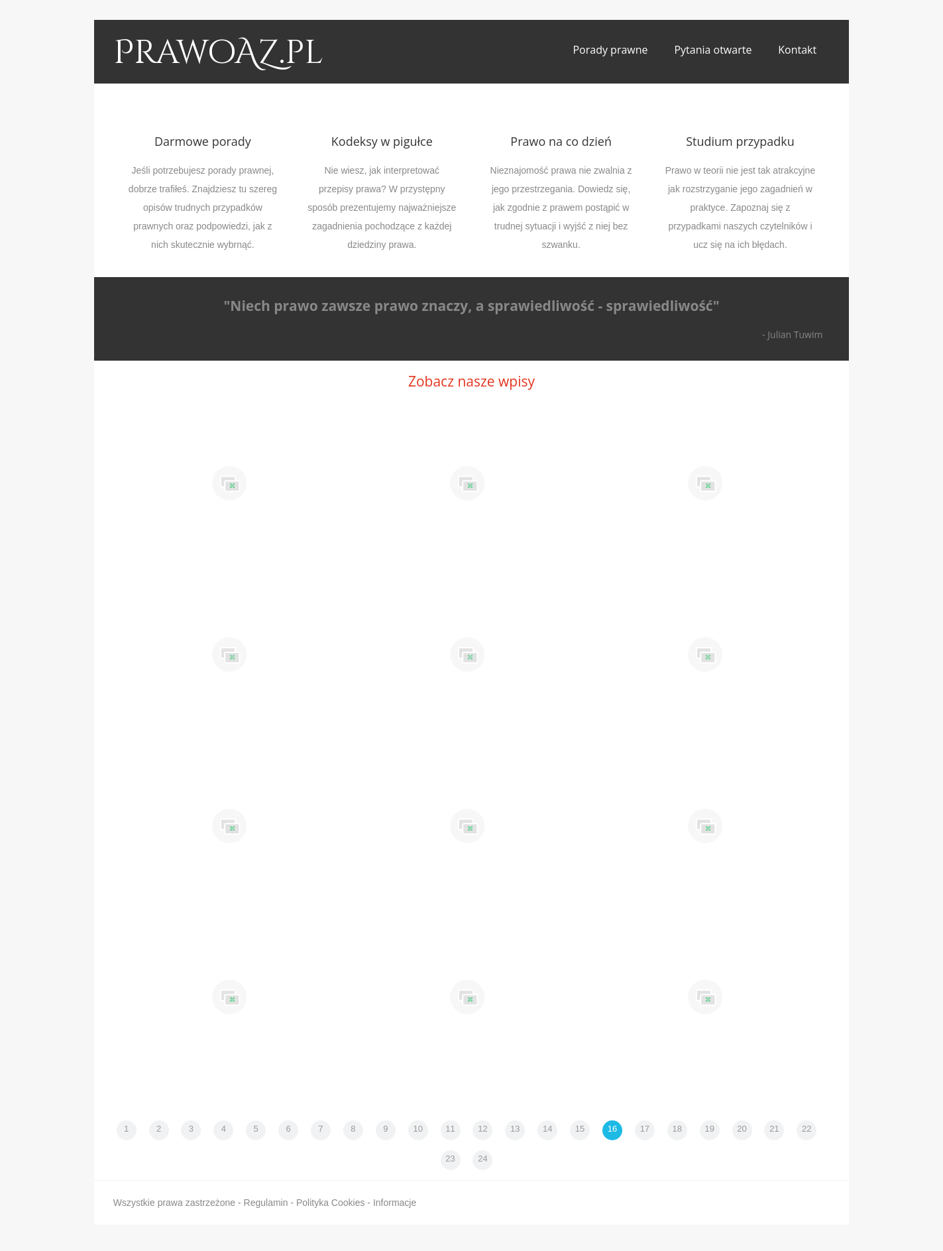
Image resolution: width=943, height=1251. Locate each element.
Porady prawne (610, 49)
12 (482, 1129)
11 (450, 1129)
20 (741, 1129)
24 (482, 1158)
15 (579, 1129)
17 (644, 1129)
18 (677, 1129)
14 (547, 1129)
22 (806, 1129)
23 (450, 1158)
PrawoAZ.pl (218, 53)
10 (417, 1129)
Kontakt (797, 49)
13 (515, 1129)
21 (774, 1129)
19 (709, 1129)
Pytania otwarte (712, 49)
